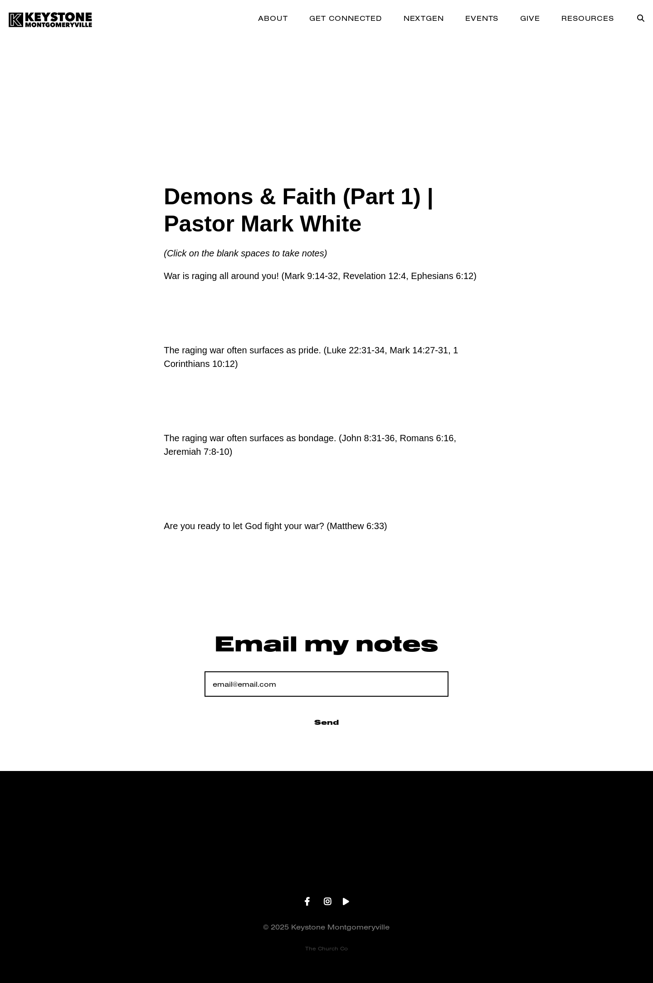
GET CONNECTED (345, 18)
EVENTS (481, 18)
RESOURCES (587, 18)
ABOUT (273, 18)
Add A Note (212, 313)
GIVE (530, 18)
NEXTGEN (424, 18)
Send (326, 722)
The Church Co (326, 948)
